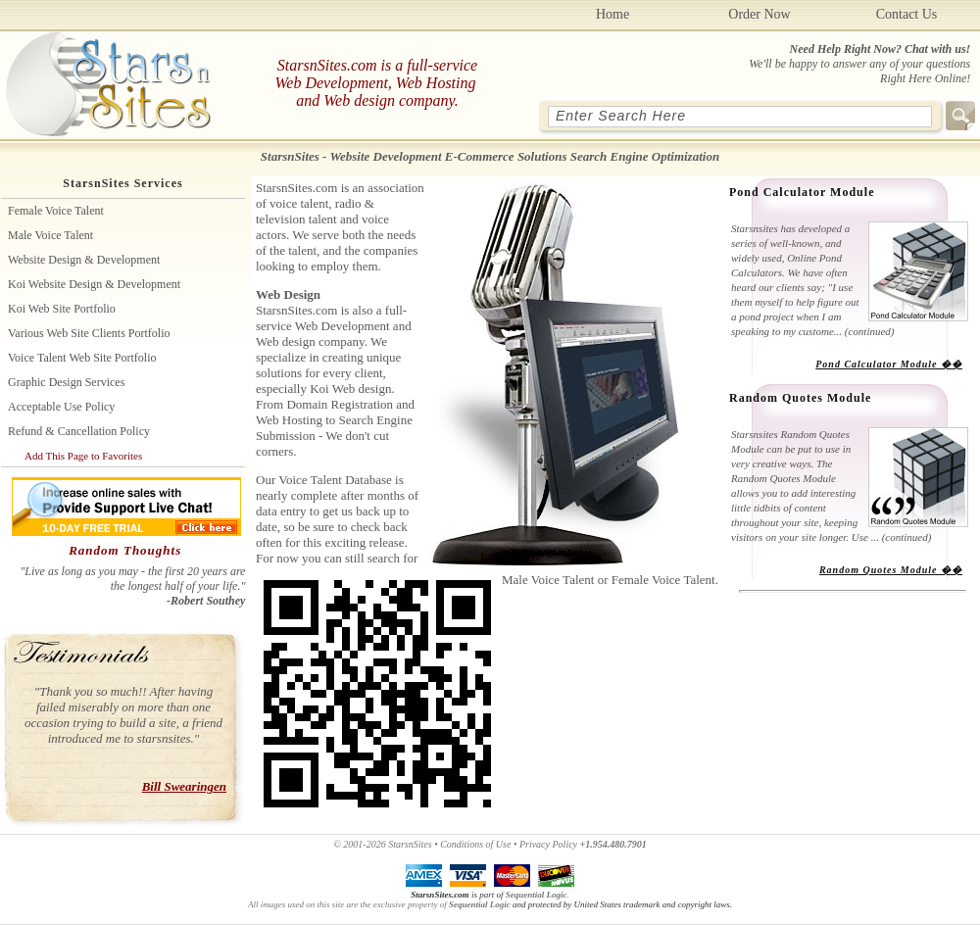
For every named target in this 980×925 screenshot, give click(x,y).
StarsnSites (409, 844)
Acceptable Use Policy (61, 407)
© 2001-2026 (359, 844)
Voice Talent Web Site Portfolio (82, 358)
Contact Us (907, 14)
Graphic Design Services (66, 382)
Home (612, 14)
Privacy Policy (548, 844)
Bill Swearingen (184, 786)
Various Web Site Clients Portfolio (89, 333)
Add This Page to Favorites (83, 456)
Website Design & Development (84, 260)
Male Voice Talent (50, 235)
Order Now (759, 14)
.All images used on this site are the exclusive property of (408, 899)
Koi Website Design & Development (94, 284)
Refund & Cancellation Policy (79, 431)
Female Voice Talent (56, 211)
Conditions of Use (475, 844)
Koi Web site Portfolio (62, 309)
